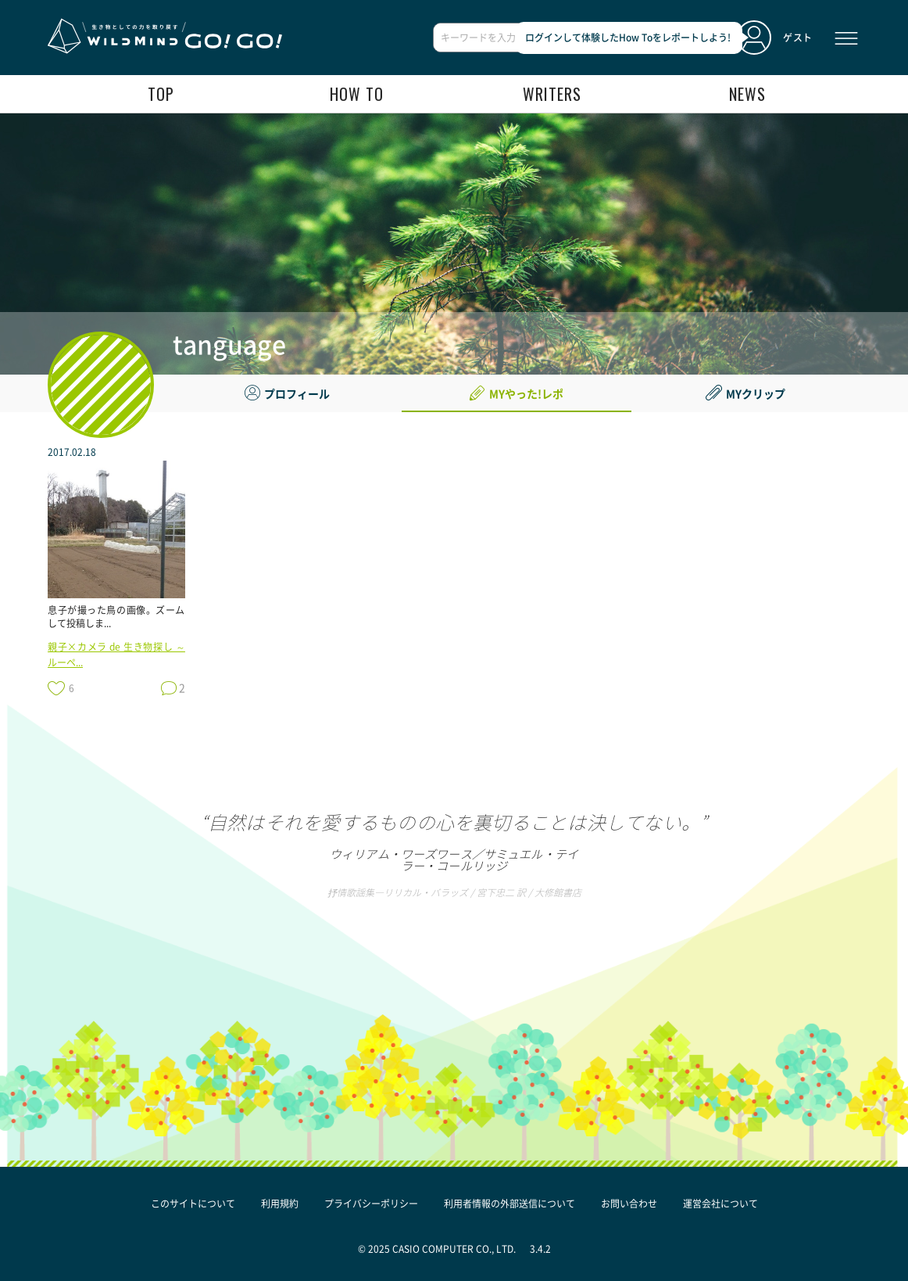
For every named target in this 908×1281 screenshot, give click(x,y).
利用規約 (279, 1204)
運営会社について (720, 1204)
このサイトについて (193, 1204)
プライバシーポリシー (371, 1204)
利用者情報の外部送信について (509, 1204)
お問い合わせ (629, 1204)
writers (552, 94)
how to (357, 94)
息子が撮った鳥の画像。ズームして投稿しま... (116, 616)
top (161, 94)
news (747, 94)
